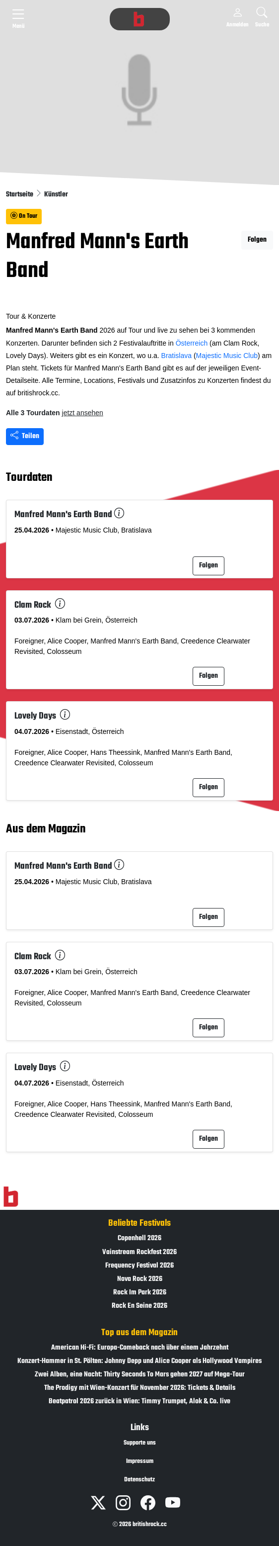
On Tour (23, 216)
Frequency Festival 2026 (139, 1266)
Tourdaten (29, 478)
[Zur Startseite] (10, 1197)
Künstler (56, 194)
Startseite (20, 194)
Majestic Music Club (227, 356)
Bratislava (176, 356)
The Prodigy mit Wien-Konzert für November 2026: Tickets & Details (139, 1388)
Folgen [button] (257, 240)
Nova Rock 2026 (139, 1279)
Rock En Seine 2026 (139, 1306)
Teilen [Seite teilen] (24, 436)
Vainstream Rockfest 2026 (139, 1252)
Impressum (139, 1461)
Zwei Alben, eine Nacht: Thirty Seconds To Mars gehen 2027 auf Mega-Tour (140, 1374)
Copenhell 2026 (139, 1238)
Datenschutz (139, 1480)
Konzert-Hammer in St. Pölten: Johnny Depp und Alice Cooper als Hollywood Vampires (139, 1361)
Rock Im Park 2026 (139, 1292)
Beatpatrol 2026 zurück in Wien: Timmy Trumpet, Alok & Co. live (139, 1401)
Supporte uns (140, 1443)
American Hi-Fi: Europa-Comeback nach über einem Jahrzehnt (139, 1348)
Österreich (192, 343)
